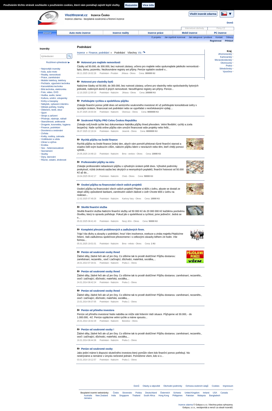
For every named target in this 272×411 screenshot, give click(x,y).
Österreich (165, 393)
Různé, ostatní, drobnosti (53, 159)
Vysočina (227, 71)
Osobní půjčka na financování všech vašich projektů (111, 184)
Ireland (206, 393)
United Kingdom (192, 393)
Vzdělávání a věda (50, 139)
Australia (88, 395)
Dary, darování (48, 157)
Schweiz (177, 393)
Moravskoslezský (223, 60)
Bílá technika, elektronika (53, 89)
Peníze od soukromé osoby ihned (100, 252)
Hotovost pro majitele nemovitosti (100, 62)
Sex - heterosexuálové (52, 148)
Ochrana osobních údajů (197, 386)
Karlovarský (226, 57)
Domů (230, 22)
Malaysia (201, 395)
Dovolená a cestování (52, 130)
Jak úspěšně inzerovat (174, 37)
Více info (148, 5)
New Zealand (102, 395)
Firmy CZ (220, 28)
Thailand (136, 395)
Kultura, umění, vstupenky (54, 98)
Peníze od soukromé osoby (97, 348)
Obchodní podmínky (172, 386)
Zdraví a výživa (48, 142)
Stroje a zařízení (49, 115)
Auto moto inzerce (79, 32)
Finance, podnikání (99, 52)
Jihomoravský (225, 54)
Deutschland (151, 393)
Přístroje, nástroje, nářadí (53, 118)
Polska (138, 393)
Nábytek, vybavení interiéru (55, 104)
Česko (116, 393)
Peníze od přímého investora (97, 310)
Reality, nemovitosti (51, 74)
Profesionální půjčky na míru (97, 162)
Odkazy (229, 37)
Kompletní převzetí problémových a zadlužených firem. (113, 229)
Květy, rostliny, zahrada (52, 136)
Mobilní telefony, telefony (53, 80)
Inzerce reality (121, 32)
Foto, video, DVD (49, 92)
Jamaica (88, 398)
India (113, 395)
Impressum (228, 386)
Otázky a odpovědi (151, 386)
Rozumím (131, 5)
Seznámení (47, 151)
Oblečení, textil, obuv (51, 109)
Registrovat (215, 41)
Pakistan (190, 395)
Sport (43, 112)
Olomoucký (226, 63)
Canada (224, 393)
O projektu (156, 37)
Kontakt (219, 37)
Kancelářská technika (52, 86)
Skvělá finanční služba (94, 207)
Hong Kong (164, 395)
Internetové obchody (194, 28)
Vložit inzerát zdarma (203, 13)
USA (215, 393)
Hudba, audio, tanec (51, 95)
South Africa (149, 395)
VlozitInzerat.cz (76, 15)
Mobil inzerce (189, 32)
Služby (44, 154)
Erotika (44, 145)
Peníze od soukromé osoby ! (97, 329)
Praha (229, 65)
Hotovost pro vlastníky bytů (97, 81)
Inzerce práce (156, 32)
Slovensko (127, 393)
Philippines (177, 395)
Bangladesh (214, 395)
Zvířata (44, 133)
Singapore (124, 395)
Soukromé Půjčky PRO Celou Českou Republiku (109, 120)
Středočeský (225, 68)
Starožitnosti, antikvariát (53, 121)
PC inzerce (220, 32)
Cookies (215, 386)
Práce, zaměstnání (50, 77)
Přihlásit (229, 41)
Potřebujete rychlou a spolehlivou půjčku (105, 101)
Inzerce (47, 32)
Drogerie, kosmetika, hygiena (55, 124)
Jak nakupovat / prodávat (200, 37)
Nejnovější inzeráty (50, 68)
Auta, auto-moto (49, 71)
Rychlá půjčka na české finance (99, 139)
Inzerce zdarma (185, 405)
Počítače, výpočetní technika (55, 83)
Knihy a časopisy (49, 101)
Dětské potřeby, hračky (52, 107)
